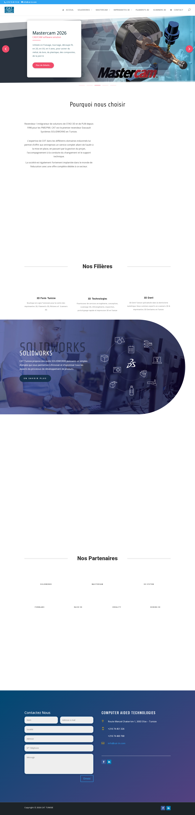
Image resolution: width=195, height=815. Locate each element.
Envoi (86, 778)
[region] (97, 50)
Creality (116, 607)
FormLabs (40, 607)
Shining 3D (155, 607)
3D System (149, 584)
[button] (5, 49)
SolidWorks (46, 584)
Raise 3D (78, 607)
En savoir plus (35, 378)
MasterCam (97, 584)
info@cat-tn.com (116, 743)
